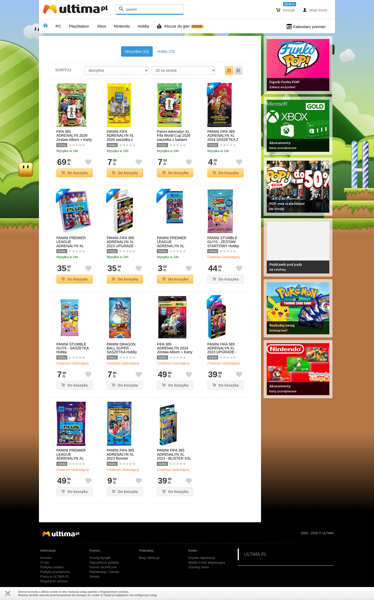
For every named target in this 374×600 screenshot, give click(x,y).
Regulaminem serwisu (114, 591)
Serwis (94, 576)
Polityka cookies (52, 567)
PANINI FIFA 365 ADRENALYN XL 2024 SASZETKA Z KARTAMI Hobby (222, 138)
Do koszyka (74, 173)
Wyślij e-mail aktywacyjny (206, 562)
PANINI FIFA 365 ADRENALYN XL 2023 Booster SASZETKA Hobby (122, 456)
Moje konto (315, 10)
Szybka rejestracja (201, 558)
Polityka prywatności (55, 572)
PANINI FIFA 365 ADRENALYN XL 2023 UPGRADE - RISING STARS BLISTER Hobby (222, 352)
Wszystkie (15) (137, 51)
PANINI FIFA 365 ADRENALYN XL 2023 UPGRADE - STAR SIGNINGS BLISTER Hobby (121, 246)
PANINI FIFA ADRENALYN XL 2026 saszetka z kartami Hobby (120, 138)
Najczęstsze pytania (104, 562)
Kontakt (45, 558)
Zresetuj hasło (198, 567)
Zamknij (7, 593)
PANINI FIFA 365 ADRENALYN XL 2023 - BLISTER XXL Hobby (174, 456)
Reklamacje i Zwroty (104, 572)
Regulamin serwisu (54, 581)
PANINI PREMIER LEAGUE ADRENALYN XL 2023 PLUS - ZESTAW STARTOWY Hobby (74, 460)
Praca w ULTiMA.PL (54, 576)
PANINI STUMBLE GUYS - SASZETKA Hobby (72, 348)
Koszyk (285, 10)
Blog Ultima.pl (149, 558)
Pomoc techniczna (103, 567)
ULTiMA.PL (255, 554)
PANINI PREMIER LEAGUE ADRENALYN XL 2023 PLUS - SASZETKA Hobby (172, 246)
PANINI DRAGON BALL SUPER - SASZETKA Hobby (122, 348)
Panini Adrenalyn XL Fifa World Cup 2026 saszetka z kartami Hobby (173, 138)
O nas (44, 562)
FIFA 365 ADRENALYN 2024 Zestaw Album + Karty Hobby (174, 350)
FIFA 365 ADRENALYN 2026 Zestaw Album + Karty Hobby (74, 138)
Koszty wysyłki (100, 558)
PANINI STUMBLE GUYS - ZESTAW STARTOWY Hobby (223, 242)
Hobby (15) (166, 51)
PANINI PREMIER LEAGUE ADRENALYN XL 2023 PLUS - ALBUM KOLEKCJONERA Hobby (73, 248)
